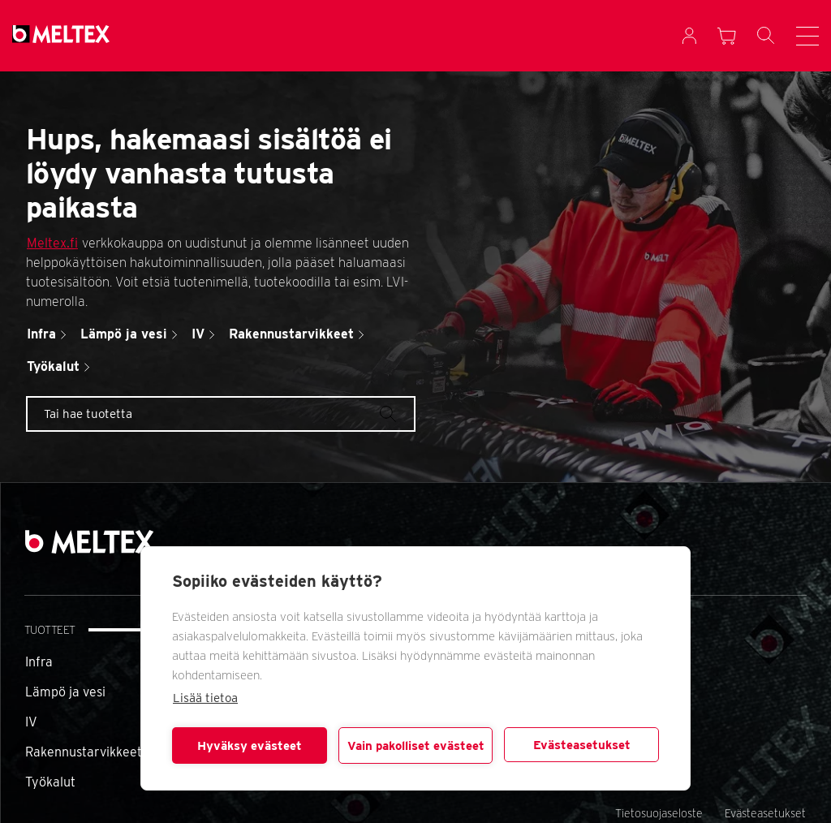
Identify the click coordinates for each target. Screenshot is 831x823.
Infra (39, 662)
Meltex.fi (52, 243)
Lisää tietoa (205, 698)
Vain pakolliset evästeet (415, 746)
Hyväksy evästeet (249, 746)
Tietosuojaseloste (659, 813)
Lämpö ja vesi (65, 692)
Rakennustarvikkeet (83, 752)
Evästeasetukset (582, 745)
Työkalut (50, 782)
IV (31, 722)
